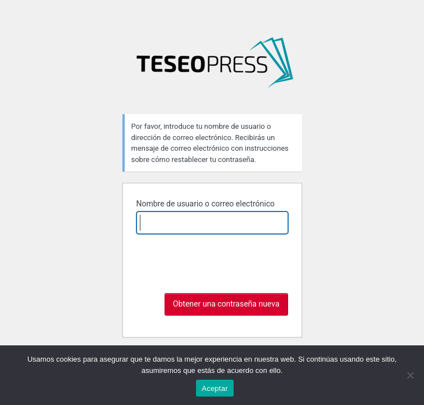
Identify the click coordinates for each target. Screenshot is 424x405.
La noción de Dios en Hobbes (214, 67)
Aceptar (215, 388)
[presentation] (221, 281)
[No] (410, 375)
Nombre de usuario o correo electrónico (205, 203)
